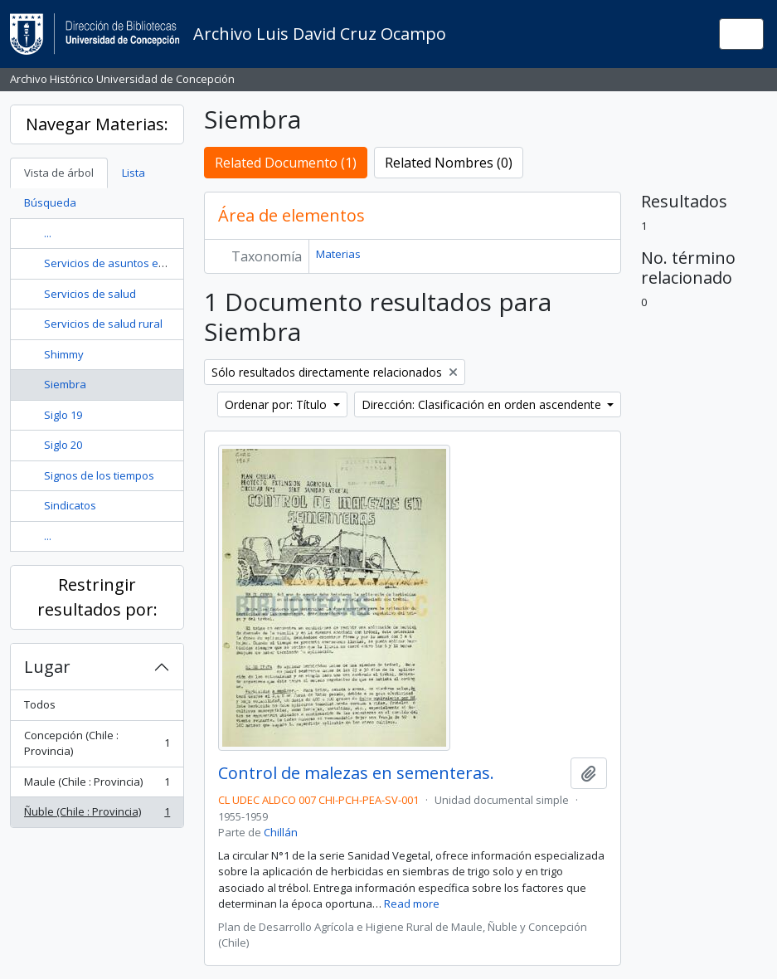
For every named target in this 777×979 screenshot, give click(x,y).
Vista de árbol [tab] (59, 172)
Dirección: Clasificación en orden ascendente (483, 404)
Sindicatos (70, 505)
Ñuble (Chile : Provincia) (96, 815)
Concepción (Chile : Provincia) (96, 743)
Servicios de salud (90, 293)
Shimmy (64, 354)
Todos (40, 704)
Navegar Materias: (97, 124)
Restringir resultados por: (97, 597)
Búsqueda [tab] (50, 202)
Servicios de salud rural (103, 323)
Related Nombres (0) (448, 162)
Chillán (281, 832)
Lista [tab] (133, 172)
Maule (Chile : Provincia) (96, 785)
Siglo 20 (63, 444)
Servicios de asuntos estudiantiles (130, 263)
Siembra (65, 384)
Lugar (47, 666)
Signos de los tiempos (99, 475)
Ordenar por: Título (277, 404)
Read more (411, 903)
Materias (338, 253)
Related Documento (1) (286, 162)
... (47, 233)
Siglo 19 (63, 414)
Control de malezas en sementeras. (356, 773)
